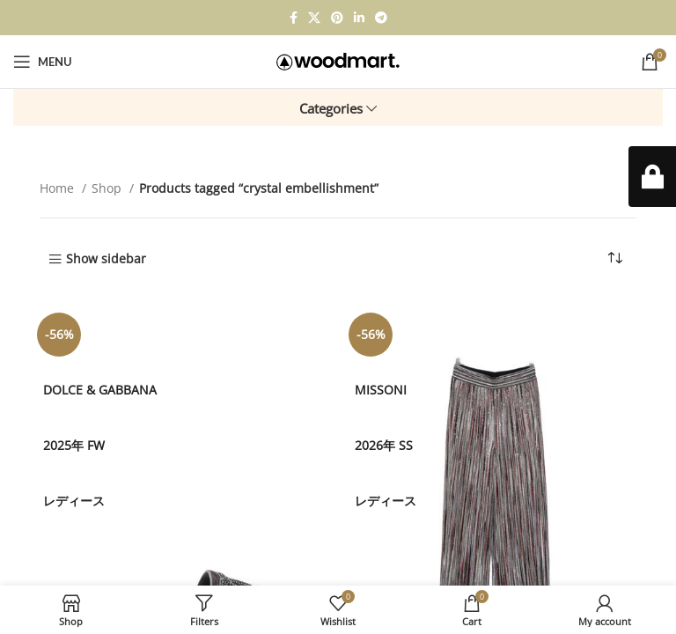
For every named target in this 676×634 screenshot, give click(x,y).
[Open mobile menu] (42, 61)
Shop (108, 188)
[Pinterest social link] (337, 17)
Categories (331, 108)
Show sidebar (106, 259)
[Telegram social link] (381, 17)
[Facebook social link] (293, 17)
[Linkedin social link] (359, 17)
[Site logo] (338, 60)
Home (58, 188)
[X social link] (314, 17)
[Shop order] (614, 258)
